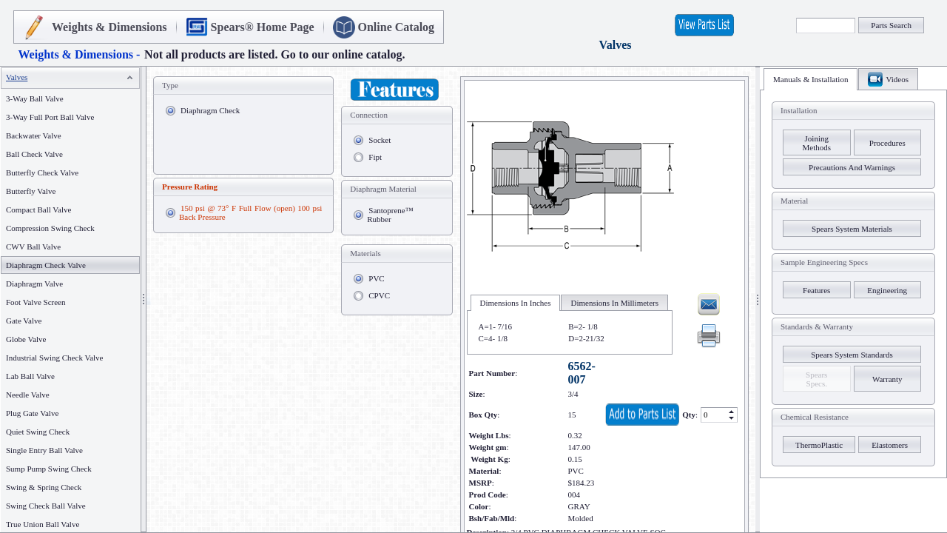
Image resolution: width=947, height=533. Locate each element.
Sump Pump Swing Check (49, 468)
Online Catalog (396, 27)
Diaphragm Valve (34, 283)
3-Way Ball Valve (35, 98)
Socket (379, 139)
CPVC (379, 295)
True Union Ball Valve (42, 524)
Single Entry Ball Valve (44, 450)
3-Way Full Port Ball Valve (50, 117)
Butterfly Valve (30, 191)
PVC (376, 278)
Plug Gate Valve (32, 413)
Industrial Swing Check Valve (54, 357)
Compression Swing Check (50, 228)
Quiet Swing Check (38, 431)
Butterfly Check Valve (42, 172)
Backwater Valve (33, 135)
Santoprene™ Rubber (390, 215)
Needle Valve (28, 394)
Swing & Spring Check (43, 487)
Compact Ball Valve (38, 209)
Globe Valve (26, 339)
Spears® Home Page (262, 27)
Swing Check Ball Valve (46, 505)
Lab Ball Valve (30, 376)
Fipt (375, 156)
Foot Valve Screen (35, 302)
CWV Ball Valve (33, 246)
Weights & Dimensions (109, 27)
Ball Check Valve (34, 154)
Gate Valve (23, 320)
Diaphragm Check (210, 110)
